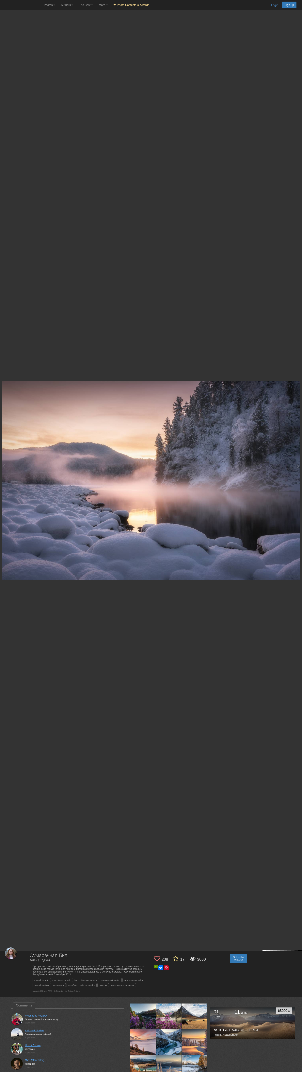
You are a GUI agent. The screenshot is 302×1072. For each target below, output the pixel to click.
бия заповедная (89, 980)
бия (75, 980)
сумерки (103, 985)
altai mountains (87, 985)
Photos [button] (49, 5)
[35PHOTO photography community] (21, 5)
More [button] (103, 5)
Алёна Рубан (40, 960)
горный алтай (41, 980)
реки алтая (58, 985)
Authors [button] (67, 5)
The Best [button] (86, 5)
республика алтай (61, 980)
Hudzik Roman (33, 1045)
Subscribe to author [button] (238, 958)
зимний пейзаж (41, 985)
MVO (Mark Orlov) (34, 1060)
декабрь (72, 985)
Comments (24, 1005)
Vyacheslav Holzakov (36, 1015)
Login (274, 5)
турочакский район (110, 980)
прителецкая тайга (133, 980)
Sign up (289, 5)
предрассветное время (122, 985)
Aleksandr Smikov (34, 1030)
